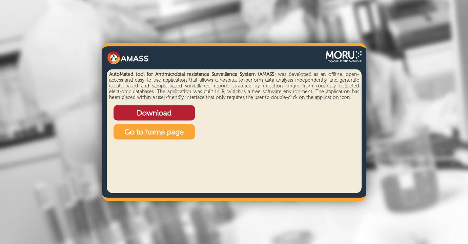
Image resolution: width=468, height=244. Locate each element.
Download (154, 113)
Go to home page (154, 132)
